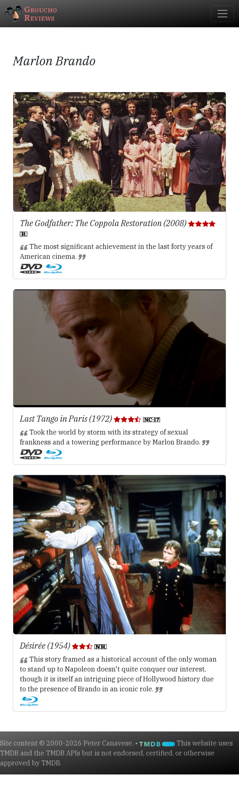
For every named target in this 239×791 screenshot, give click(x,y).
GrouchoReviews (31, 13)
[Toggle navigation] (222, 13)
